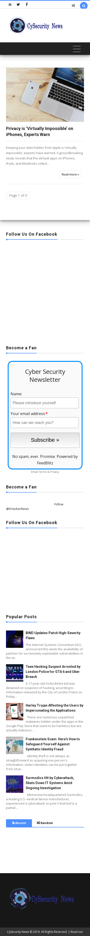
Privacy (54, 472)
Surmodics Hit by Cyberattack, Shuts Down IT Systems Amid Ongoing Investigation (50, 783)
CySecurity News (18, 932)
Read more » (70, 174)
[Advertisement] (45, 291)
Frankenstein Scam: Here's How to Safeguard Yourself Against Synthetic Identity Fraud (53, 744)
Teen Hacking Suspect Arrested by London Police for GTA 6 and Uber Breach (53, 672)
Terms (43, 472)
